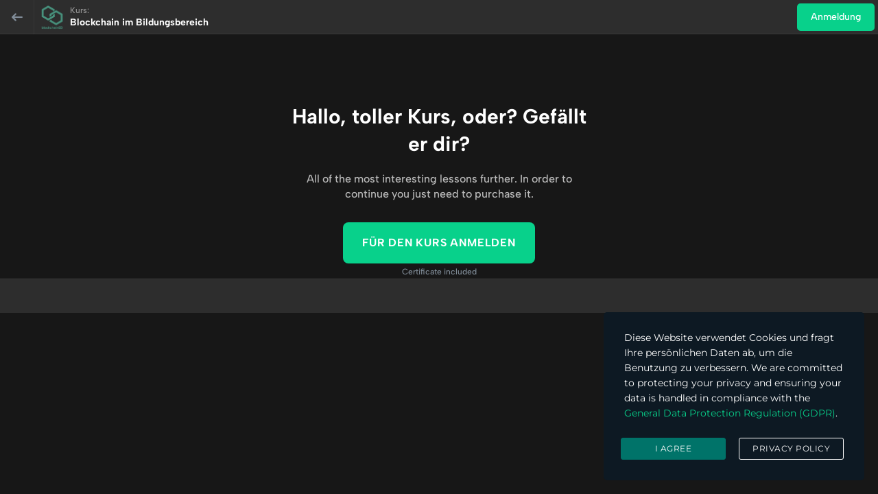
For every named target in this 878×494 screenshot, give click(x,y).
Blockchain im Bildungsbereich (139, 22)
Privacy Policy (791, 448)
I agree (673, 448)
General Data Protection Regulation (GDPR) (729, 413)
